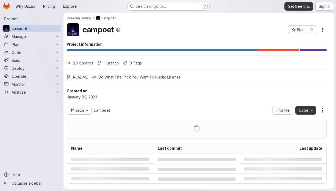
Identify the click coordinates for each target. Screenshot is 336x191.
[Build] (31, 60)
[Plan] (31, 44)
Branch (108, 63)
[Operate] (31, 76)
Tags (132, 63)
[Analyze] (31, 92)
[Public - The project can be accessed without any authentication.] (118, 30)
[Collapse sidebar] (31, 183)
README (77, 77)
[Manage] (31, 36)
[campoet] (31, 28)
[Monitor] (31, 84)
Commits (80, 63)
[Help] (31, 174)
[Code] (31, 52)
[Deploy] (31, 68)
